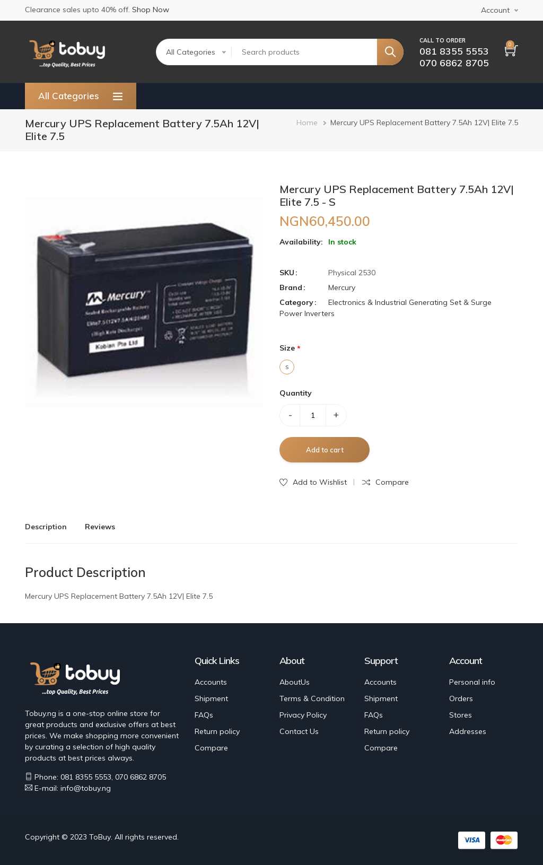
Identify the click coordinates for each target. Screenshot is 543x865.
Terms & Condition (312, 698)
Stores (460, 715)
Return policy (217, 731)
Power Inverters (307, 313)
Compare (211, 748)
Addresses (467, 731)
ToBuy (100, 837)
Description (46, 526)
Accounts (211, 682)
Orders (461, 698)
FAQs (204, 715)
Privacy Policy (303, 715)
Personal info (472, 682)
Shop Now (150, 9)
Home (307, 122)
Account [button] (495, 10)
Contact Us (299, 731)
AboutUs (294, 682)
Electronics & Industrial (367, 302)
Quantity (295, 393)
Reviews (100, 526)
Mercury (341, 287)
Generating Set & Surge (450, 302)
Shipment (211, 698)
